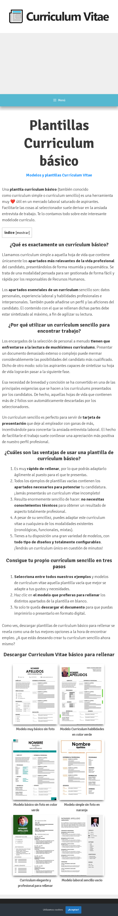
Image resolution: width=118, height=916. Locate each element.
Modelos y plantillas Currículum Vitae (59, 175)
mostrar (23, 233)
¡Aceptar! (73, 909)
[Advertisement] (59, 63)
